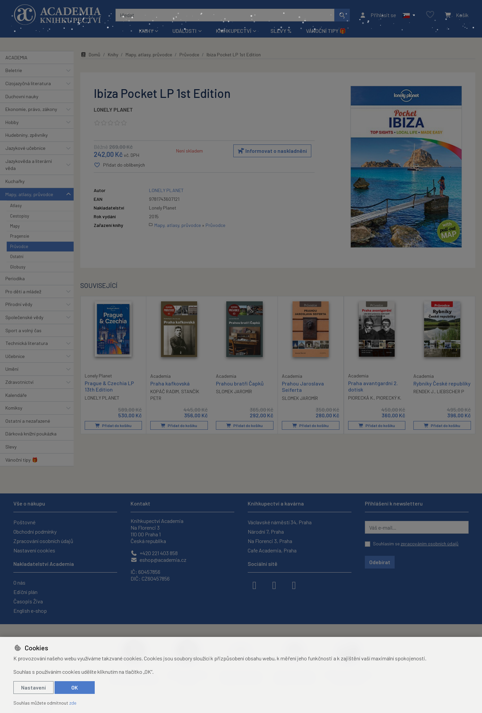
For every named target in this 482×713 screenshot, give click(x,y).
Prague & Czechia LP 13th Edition (109, 386)
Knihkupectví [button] (233, 30)
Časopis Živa (28, 601)
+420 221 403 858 (154, 553)
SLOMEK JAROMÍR (234, 392)
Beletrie (13, 70)
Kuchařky (15, 181)
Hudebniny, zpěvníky (26, 135)
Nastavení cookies (34, 550)
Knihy (113, 54)
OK (74, 687)
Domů (90, 54)
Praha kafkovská (170, 383)
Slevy (11, 447)
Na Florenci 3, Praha (270, 541)
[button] (408, 15)
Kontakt (140, 503)
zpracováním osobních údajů (430, 543)
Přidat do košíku (113, 425)
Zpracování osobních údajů (43, 541)
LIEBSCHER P (450, 392)
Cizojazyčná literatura (28, 83)
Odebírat (379, 562)
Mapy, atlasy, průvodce (29, 194)
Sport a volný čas (23, 330)
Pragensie (19, 236)
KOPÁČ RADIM (164, 392)
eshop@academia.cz (158, 559)
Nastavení (33, 687)
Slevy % (281, 30)
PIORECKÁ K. (361, 398)
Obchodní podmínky (35, 531)
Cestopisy (19, 216)
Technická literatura (26, 343)
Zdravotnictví (19, 382)
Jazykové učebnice (25, 148)
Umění (11, 369)
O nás (19, 582)
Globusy (17, 267)
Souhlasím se (416, 543)
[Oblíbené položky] (430, 15)
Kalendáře (16, 395)
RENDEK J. (423, 392)
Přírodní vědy (18, 304)
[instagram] (274, 584)
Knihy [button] (146, 30)
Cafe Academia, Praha (272, 550)
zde (72, 703)
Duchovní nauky (21, 96)
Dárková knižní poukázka (31, 433)
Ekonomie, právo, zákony (31, 109)
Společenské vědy (24, 317)
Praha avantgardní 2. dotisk (373, 386)
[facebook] (254, 584)
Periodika (15, 278)
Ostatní (16, 256)
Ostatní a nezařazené (27, 421)
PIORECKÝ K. (388, 398)
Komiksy (13, 408)
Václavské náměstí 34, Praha (280, 522)
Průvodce (19, 246)
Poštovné (24, 522)
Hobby (12, 122)
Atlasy (16, 205)
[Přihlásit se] (377, 15)
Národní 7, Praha (266, 531)
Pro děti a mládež (23, 291)
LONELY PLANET (113, 109)
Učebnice (15, 356)
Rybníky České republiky (442, 383)
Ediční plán (25, 592)
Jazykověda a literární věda (28, 164)
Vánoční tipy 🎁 (326, 30)
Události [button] (184, 30)
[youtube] (294, 584)
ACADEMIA (16, 57)
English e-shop (30, 610)
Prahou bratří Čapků (240, 383)
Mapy (15, 226)
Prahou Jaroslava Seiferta (303, 386)
